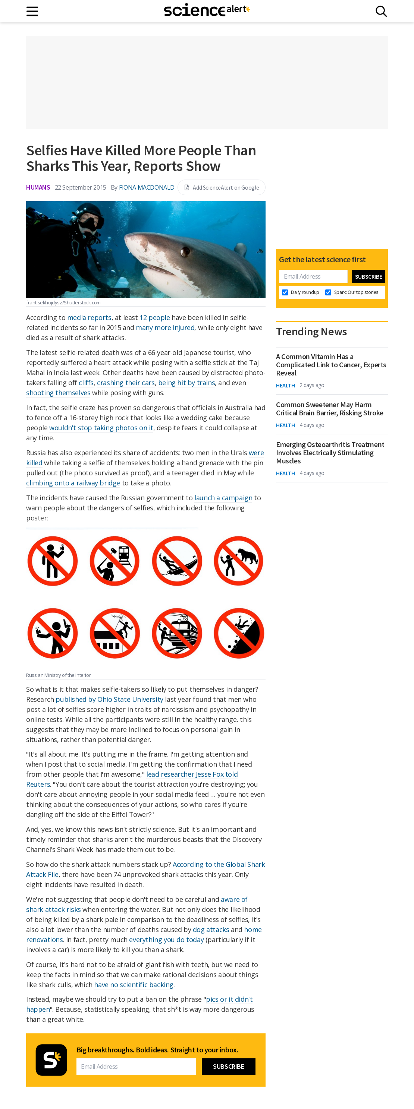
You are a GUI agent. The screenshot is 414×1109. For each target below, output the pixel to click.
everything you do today (166, 939)
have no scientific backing (133, 984)
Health (285, 385)
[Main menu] (32, 11)
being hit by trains (186, 382)
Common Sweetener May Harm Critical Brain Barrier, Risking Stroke (329, 408)
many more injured (165, 327)
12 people (154, 317)
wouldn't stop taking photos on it (101, 427)
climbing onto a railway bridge (73, 482)
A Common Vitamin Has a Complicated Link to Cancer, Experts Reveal (331, 364)
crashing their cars (125, 382)
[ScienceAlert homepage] (207, 11)
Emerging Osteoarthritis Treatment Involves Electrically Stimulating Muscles (330, 452)
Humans (38, 187)
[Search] (381, 11)
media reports (89, 317)
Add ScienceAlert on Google (221, 187)
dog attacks (211, 929)
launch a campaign (223, 497)
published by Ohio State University (109, 699)
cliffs (86, 382)
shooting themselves (58, 392)
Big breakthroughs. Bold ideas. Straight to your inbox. (157, 1050)
